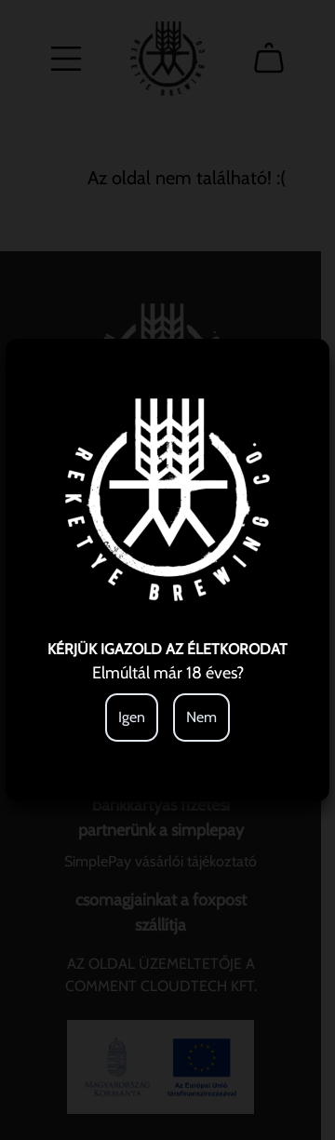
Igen (131, 717)
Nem (201, 717)
